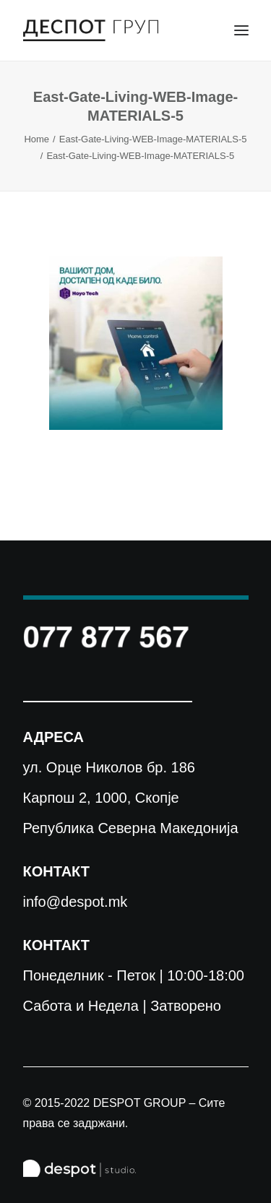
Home (36, 139)
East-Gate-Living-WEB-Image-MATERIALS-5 (153, 139)
